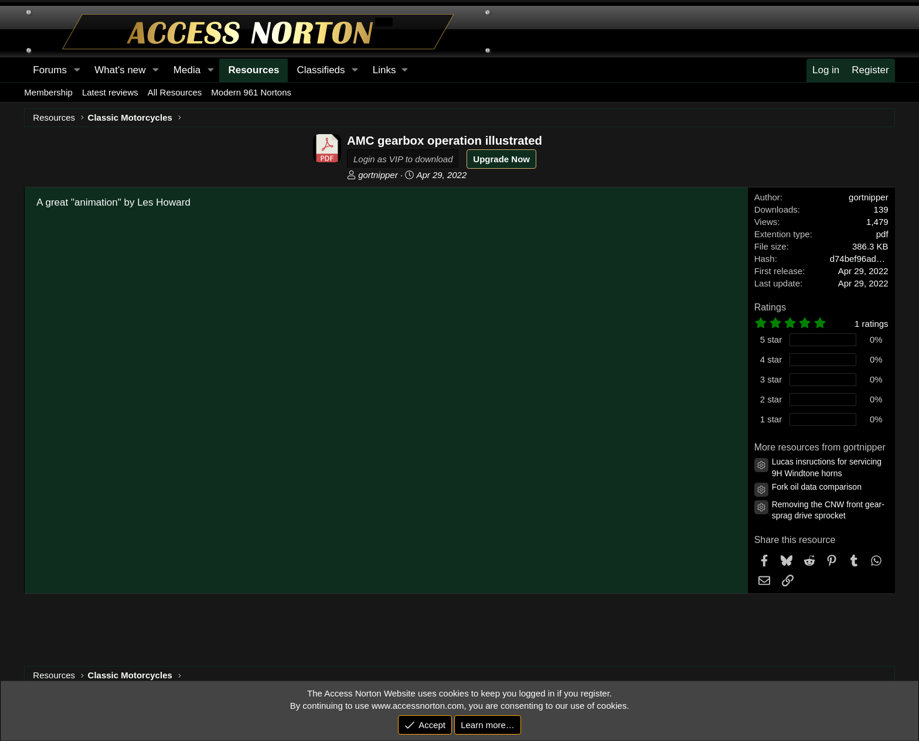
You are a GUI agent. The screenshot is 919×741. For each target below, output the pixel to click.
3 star (771, 379)
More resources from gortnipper (820, 447)
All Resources (175, 92)
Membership (48, 92)
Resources (253, 70)
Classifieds (321, 70)
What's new (119, 70)
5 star (771, 339)
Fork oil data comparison (817, 486)
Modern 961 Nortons (251, 92)
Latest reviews (110, 92)
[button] (390, 70)
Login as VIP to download (403, 159)
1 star (771, 419)
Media (186, 70)
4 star (771, 359)
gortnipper (378, 175)
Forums (50, 70)
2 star (771, 399)
